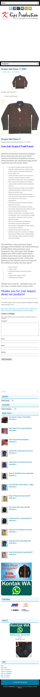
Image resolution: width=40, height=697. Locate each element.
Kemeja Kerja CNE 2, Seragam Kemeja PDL (20, 521)
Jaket (8, 72)
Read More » (13, 421)
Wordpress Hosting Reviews (27, 689)
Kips (2, 668)
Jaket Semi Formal (6, 310)
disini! (12, 304)
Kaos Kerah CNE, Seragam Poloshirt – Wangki (21, 487)
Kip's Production (22, 685)
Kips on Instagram (6, 675)
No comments (16, 72)
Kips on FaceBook (6, 674)
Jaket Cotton (12, 308)
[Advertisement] (19, 40)
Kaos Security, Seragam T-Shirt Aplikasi (19, 419)
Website (3, 354)
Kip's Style (4, 670)
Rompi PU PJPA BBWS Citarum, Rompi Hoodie (21, 476)
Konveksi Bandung (17, 310)
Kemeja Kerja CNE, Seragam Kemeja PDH (20, 543)
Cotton (4, 72)
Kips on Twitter (5, 679)
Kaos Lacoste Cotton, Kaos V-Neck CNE (19, 509)
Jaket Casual (4, 308)
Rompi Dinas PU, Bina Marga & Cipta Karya (20, 532)
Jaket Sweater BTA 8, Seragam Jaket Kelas (20, 431)
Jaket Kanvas (33, 308)
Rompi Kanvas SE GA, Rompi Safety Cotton (20, 464)
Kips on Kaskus (5, 677)
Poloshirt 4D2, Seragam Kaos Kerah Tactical (21, 453)
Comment (4, 321)
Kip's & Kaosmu (5, 672)
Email (3, 348)
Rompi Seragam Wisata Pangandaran (19, 442)
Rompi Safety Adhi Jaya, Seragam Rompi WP (21, 554)
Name (3, 341)
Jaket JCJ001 (20, 308)
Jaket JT (27, 308)
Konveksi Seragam (28, 310)
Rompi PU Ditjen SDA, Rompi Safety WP (19, 498)
